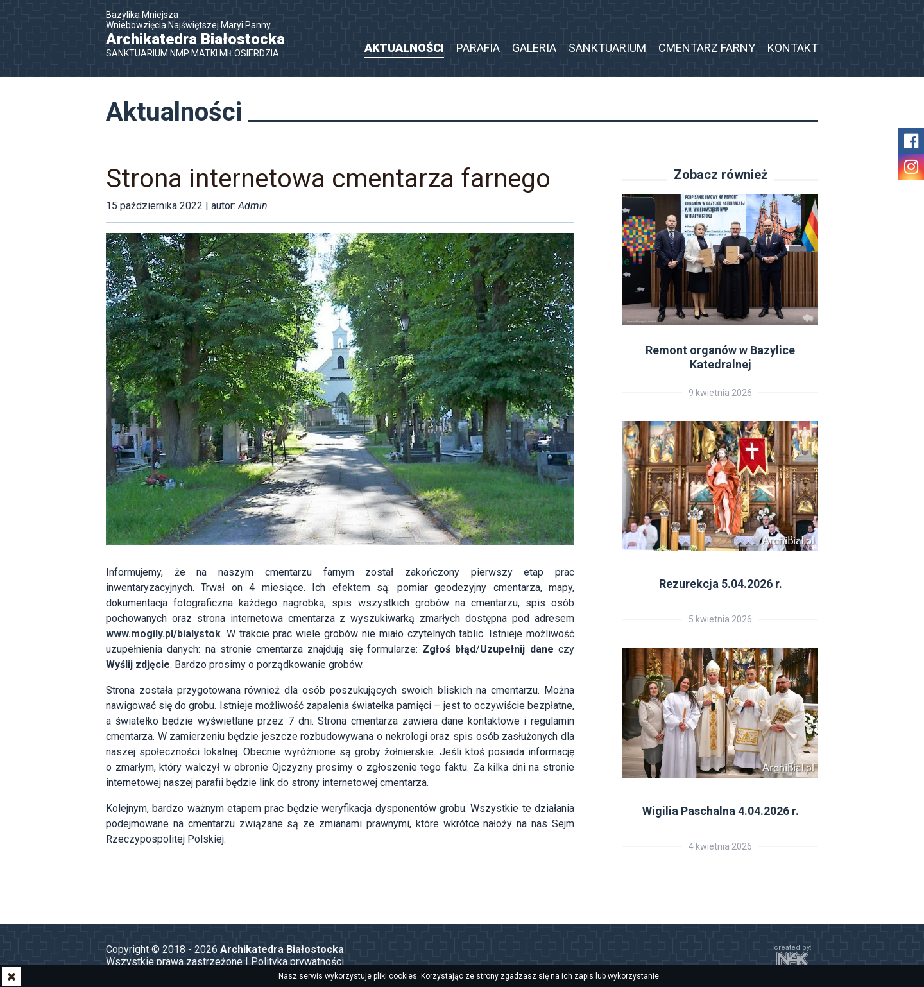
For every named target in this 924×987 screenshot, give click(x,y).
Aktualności (404, 48)
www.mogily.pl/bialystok (163, 634)
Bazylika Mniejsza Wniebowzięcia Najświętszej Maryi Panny (202, 34)
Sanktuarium (607, 48)
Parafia (478, 48)
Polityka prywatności (297, 962)
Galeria (534, 48)
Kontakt (792, 48)
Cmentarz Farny (706, 48)
